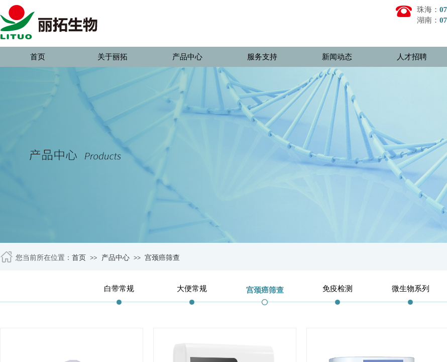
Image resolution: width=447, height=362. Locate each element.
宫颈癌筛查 (162, 257)
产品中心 (187, 57)
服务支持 (262, 57)
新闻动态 (337, 57)
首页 (37, 57)
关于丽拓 (112, 57)
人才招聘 (412, 57)
